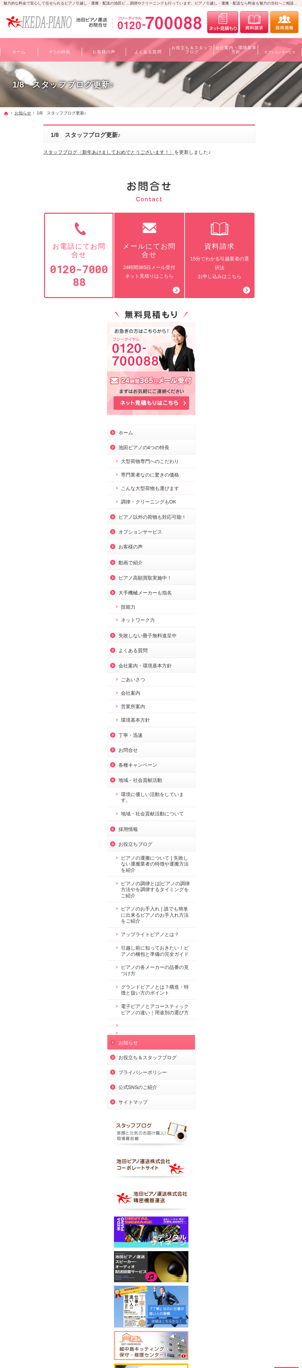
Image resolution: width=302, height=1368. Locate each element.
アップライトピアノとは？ (263, 763)
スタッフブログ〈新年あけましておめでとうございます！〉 (68, 152)
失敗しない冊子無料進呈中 (266, 455)
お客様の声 (249, 367)
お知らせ (246, 893)
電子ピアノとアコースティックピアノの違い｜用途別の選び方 (266, 857)
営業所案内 (251, 526)
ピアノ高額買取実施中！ (263, 398)
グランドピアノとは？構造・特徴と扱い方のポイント (266, 831)
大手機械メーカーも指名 (263, 413)
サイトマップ (251, 952)
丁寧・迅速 (249, 555)
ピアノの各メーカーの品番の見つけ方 (266, 808)
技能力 (246, 426)
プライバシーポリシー (261, 922)
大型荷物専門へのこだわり (266, 260)
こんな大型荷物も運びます (266, 299)
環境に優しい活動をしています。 (266, 617)
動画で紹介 (249, 383)
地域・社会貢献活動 (259, 600)
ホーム (244, 228)
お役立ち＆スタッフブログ (266, 908)
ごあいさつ (251, 499)
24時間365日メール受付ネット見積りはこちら (109, 250)
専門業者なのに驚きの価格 (266, 280)
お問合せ (246, 570)
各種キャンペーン (256, 585)
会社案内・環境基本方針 (263, 485)
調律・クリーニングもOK (267, 315)
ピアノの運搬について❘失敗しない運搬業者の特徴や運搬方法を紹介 (266, 690)
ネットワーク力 (256, 440)
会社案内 (249, 513)
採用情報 (246, 655)
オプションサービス (259, 352)
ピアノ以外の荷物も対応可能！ (266, 334)
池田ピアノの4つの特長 (262, 243)
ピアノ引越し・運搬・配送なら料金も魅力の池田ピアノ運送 (72, 1350)
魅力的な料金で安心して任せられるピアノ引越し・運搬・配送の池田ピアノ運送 (72, 3)
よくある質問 (251, 470)
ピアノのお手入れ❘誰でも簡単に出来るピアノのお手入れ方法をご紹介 (266, 741)
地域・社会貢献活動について (266, 637)
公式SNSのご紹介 (256, 937)
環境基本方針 (253, 540)
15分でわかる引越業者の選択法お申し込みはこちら (179, 250)
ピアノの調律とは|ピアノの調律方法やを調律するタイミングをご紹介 (266, 715)
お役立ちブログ (254, 670)
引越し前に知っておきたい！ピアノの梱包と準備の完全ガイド (266, 786)
